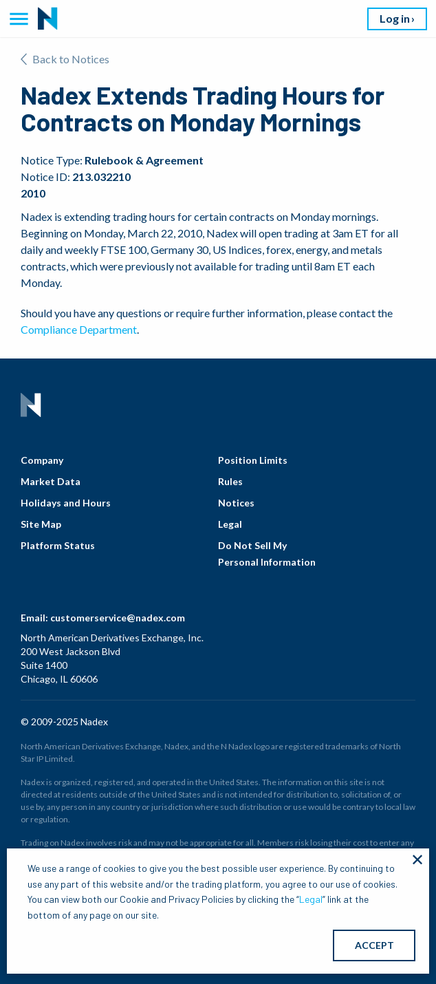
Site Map (41, 524)
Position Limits (252, 460)
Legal (230, 524)
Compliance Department (79, 329)
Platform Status (58, 545)
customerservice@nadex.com (117, 617)
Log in (395, 18)
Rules (230, 481)
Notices (236, 503)
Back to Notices (65, 58)
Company (42, 460)
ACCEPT (374, 945)
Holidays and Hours (66, 503)
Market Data (50, 481)
